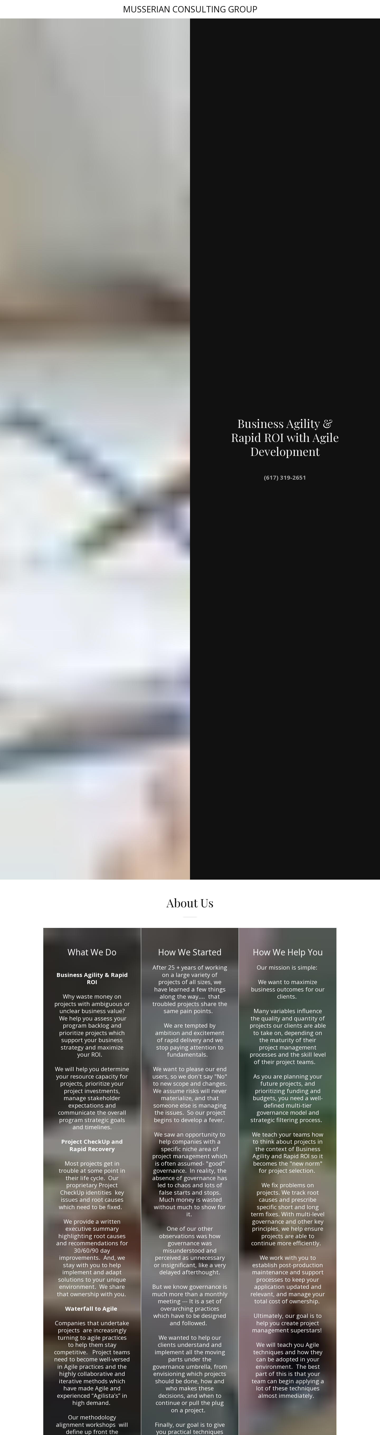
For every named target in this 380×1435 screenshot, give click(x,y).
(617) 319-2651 (285, 477)
